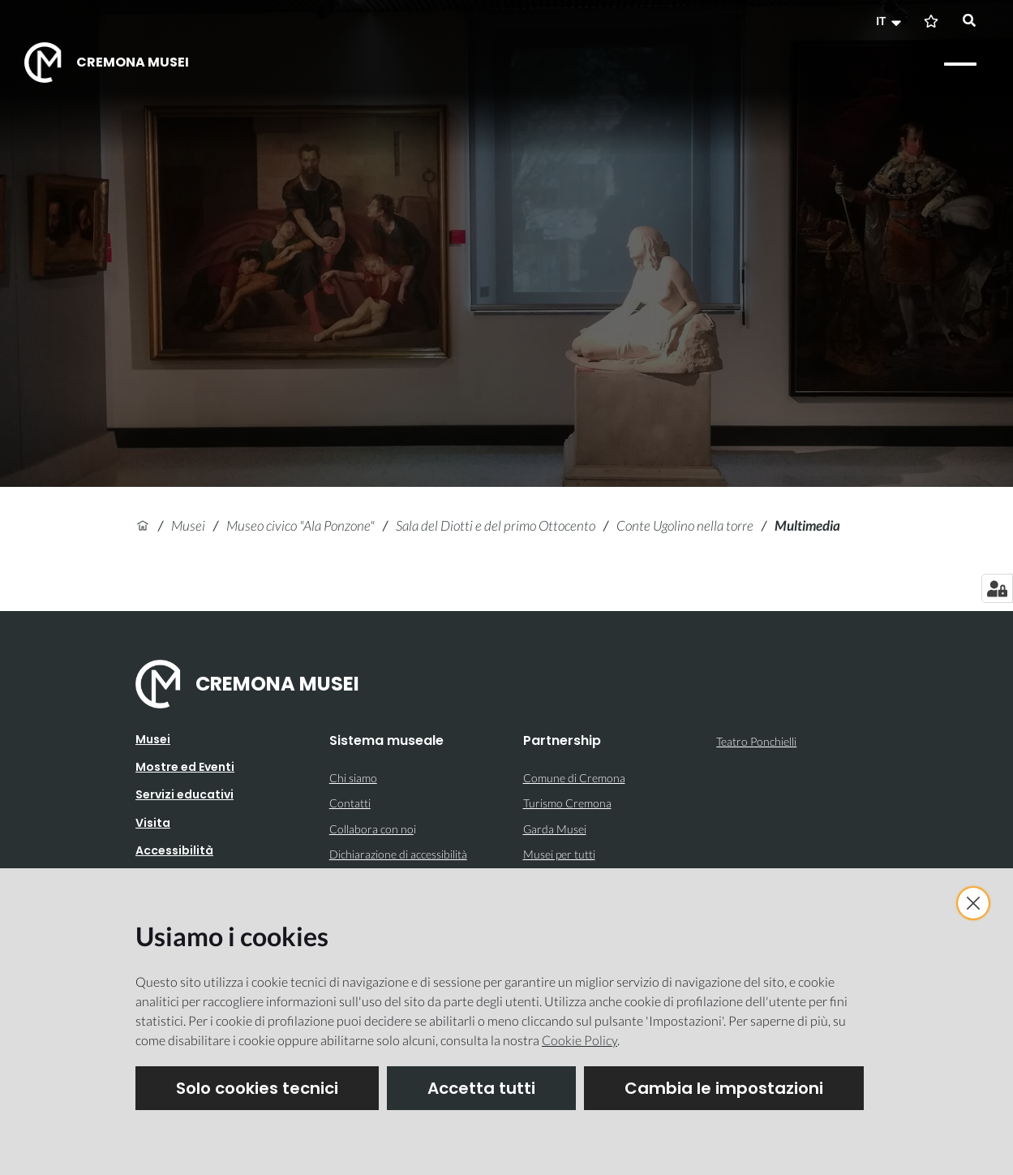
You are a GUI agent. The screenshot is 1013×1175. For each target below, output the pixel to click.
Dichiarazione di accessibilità (398, 854)
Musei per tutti (559, 854)
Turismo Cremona (567, 803)
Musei (188, 525)
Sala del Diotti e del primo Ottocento (495, 525)
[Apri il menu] (960, 64)
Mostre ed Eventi (184, 767)
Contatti (350, 803)
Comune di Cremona (574, 778)
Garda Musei (554, 829)
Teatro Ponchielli (756, 741)
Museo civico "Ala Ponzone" (300, 525)
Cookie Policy (579, 1040)
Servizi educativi (184, 794)
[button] (890, 21)
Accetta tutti (481, 1088)
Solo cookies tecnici (257, 1088)
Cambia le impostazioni (724, 1088)
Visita (152, 823)
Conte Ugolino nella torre (684, 525)
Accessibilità (174, 850)
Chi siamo (353, 778)
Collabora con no (371, 829)
